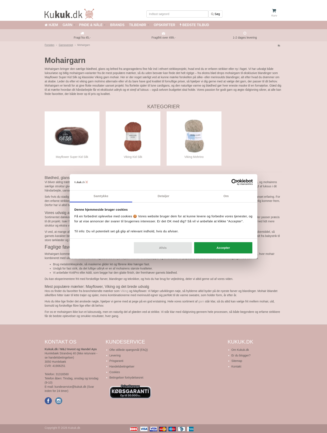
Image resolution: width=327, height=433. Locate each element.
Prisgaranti (116, 361)
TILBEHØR (137, 25)
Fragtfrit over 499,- (163, 37)
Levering (115, 355)
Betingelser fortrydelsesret (126, 377)
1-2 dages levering (245, 37)
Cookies (114, 372)
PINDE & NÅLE (91, 25)
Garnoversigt (66, 45)
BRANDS (117, 25)
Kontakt (236, 366)
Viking (124, 291)
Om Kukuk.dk (240, 349)
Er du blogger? (241, 355)
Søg (215, 14)
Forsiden (49, 45)
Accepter (223, 247)
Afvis (163, 247)
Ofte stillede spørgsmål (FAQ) (128, 349)
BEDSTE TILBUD (194, 25)
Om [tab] (226, 196)
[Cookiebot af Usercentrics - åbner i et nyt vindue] (234, 182)
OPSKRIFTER (164, 25)
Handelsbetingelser (122, 366)
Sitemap (236, 361)
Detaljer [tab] (163, 196)
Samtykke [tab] (101, 196)
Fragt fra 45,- (82, 37)
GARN (67, 25)
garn (201, 301)
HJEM (51, 25)
